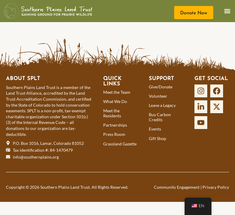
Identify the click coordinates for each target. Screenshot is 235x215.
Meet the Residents (112, 113)
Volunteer (158, 96)
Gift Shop (157, 138)
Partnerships (115, 125)
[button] (227, 11)
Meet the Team (116, 92)
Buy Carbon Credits (160, 117)
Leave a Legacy (162, 105)
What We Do (115, 101)
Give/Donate (160, 86)
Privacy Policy (215, 187)
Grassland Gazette (120, 143)
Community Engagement (177, 187)
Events (155, 128)
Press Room (114, 134)
